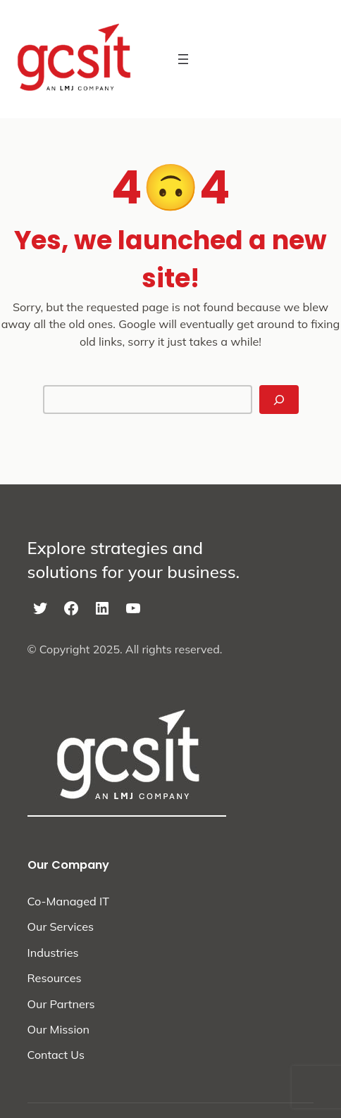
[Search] (279, 399)
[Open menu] (183, 59)
